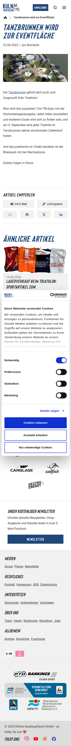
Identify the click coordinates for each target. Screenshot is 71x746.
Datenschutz (48, 584)
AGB (36, 584)
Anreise (9, 639)
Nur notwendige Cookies (35, 447)
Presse (18, 566)
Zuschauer (38, 639)
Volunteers (47, 602)
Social (9, 566)
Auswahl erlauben (35, 435)
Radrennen (30, 621)
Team (8, 621)
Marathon (45, 621)
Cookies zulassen (36, 422)
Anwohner (22, 639)
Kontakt (10, 584)
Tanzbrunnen (17, 92)
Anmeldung (40, 7)
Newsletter (35, 539)
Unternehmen (29, 602)
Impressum (23, 584)
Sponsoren (12, 602)
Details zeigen (49, 410)
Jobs (57, 621)
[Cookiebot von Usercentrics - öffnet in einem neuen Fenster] (50, 295)
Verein (18, 621)
